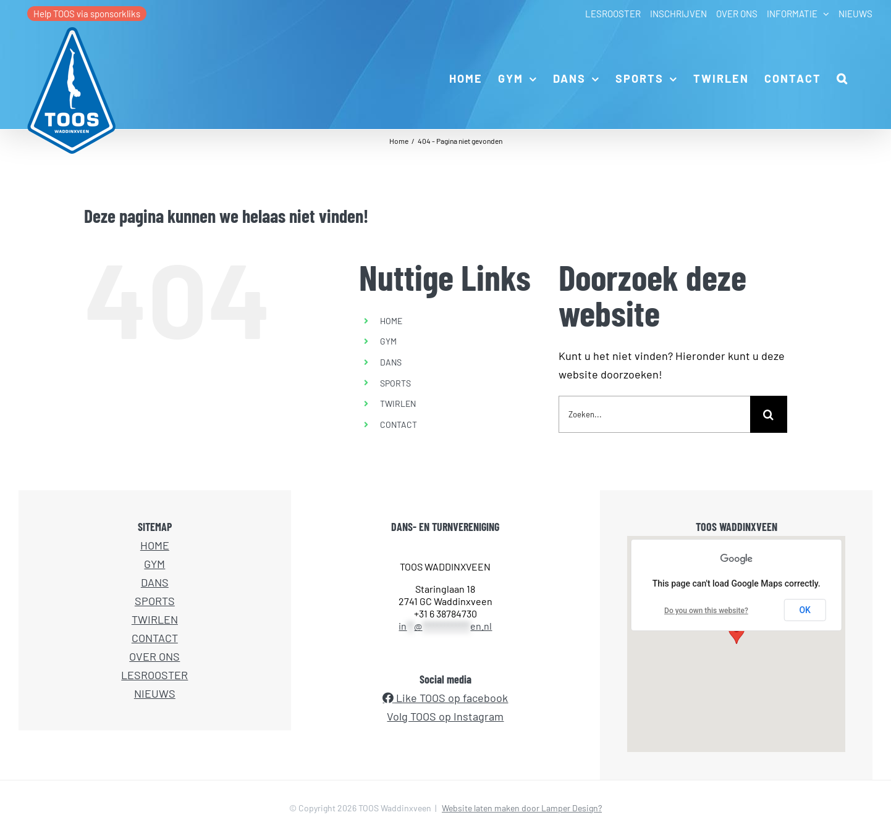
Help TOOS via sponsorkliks (86, 13)
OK (805, 610)
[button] (842, 78)
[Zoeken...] (654, 414)
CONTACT (398, 424)
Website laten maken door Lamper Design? (522, 808)
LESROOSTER (154, 675)
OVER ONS (154, 656)
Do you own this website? (706, 610)
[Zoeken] (768, 414)
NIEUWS (154, 693)
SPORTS (395, 383)
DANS (391, 362)
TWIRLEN (398, 403)
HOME (391, 321)
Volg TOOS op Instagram (445, 716)
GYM (388, 341)
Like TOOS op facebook (451, 697)
